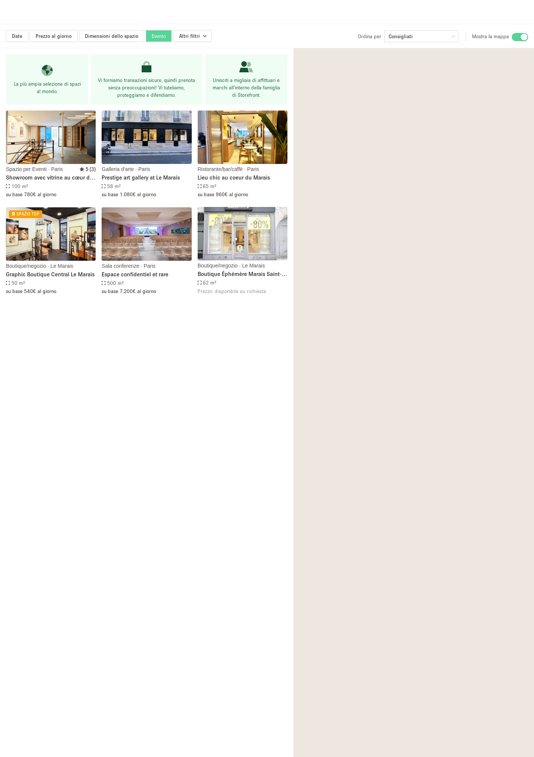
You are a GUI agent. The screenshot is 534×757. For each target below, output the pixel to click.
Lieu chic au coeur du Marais (234, 177)
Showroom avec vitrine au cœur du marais (49, 178)
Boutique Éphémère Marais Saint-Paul (239, 274)
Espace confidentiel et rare (135, 274)
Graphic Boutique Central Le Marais (50, 274)
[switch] (520, 37)
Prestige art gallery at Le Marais (141, 177)
